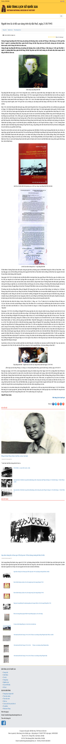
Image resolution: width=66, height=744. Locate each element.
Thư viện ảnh (6, 699)
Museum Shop (6, 709)
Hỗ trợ (4, 687)
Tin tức (5, 677)
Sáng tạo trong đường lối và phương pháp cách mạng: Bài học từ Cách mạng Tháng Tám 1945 (32, 603)
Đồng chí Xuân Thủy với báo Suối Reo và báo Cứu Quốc (14, 456)
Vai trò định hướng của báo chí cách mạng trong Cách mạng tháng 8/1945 (29, 592)
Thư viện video (6, 696)
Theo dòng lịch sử (17, 30)
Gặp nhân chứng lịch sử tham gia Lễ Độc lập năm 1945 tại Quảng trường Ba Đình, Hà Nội (31, 571)
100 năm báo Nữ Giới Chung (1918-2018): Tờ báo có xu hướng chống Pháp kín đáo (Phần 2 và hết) (34, 634)
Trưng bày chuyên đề (8, 694)
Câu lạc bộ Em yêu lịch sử (9, 704)
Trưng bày (5, 680)
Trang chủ (5, 30)
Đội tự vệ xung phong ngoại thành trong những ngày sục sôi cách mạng (28, 613)
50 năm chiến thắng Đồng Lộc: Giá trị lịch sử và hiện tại (25, 624)
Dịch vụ (5, 701)
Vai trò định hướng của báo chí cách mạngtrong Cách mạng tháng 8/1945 (29, 582)
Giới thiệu (5, 675)
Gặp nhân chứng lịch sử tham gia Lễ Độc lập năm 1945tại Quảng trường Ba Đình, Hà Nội (23, 555)
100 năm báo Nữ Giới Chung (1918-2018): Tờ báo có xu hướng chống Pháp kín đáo (31, 645)
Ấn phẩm (5, 706)
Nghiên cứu (10, 30)
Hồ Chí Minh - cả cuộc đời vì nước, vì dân (22, 468)
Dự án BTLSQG (6, 685)
